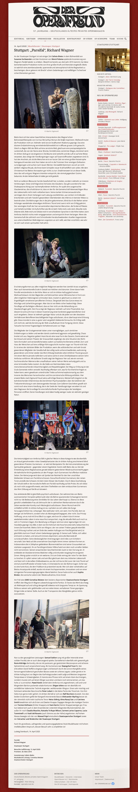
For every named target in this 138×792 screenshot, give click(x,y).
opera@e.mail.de (27, 784)
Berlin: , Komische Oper (111, 199)
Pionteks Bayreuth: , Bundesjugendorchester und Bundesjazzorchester (112, 130)
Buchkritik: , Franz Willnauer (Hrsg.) (112, 177)
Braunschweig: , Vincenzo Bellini (112, 165)
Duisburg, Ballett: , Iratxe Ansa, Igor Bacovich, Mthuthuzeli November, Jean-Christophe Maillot (111, 171)
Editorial (19, 39)
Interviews (78, 777)
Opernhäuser (44, 39)
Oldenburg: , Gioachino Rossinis (110, 182)
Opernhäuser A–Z (60, 779)
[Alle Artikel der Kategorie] (112, 59)
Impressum (99, 779)
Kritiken (31, 39)
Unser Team (99, 777)
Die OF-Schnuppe (60, 784)
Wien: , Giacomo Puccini (109, 195)
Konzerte (69, 777)
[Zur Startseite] (69, 17)
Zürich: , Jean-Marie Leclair (111, 142)
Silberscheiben (59, 782)
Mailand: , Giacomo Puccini (111, 189)
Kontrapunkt (74, 39)
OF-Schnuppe (101, 39)
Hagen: (107, 155)
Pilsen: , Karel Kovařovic (110, 152)
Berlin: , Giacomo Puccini (109, 161)
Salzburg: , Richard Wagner (110, 113)
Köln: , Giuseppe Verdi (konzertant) (108, 137)
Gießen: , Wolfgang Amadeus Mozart (112, 120)
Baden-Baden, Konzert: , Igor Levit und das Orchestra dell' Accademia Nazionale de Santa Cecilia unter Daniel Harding (112, 106)
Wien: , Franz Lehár (111, 220)
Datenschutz (109, 779)
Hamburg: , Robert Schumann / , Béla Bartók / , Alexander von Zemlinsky (112, 213)
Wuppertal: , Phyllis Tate (111, 146)
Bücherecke (73, 779)
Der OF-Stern (72, 782)
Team (112, 39)
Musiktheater (34, 46)
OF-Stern (87, 39)
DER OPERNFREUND (21, 774)
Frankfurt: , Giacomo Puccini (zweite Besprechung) (111, 207)
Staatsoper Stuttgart (51, 46)
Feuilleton (59, 39)
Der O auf (103, 784)
